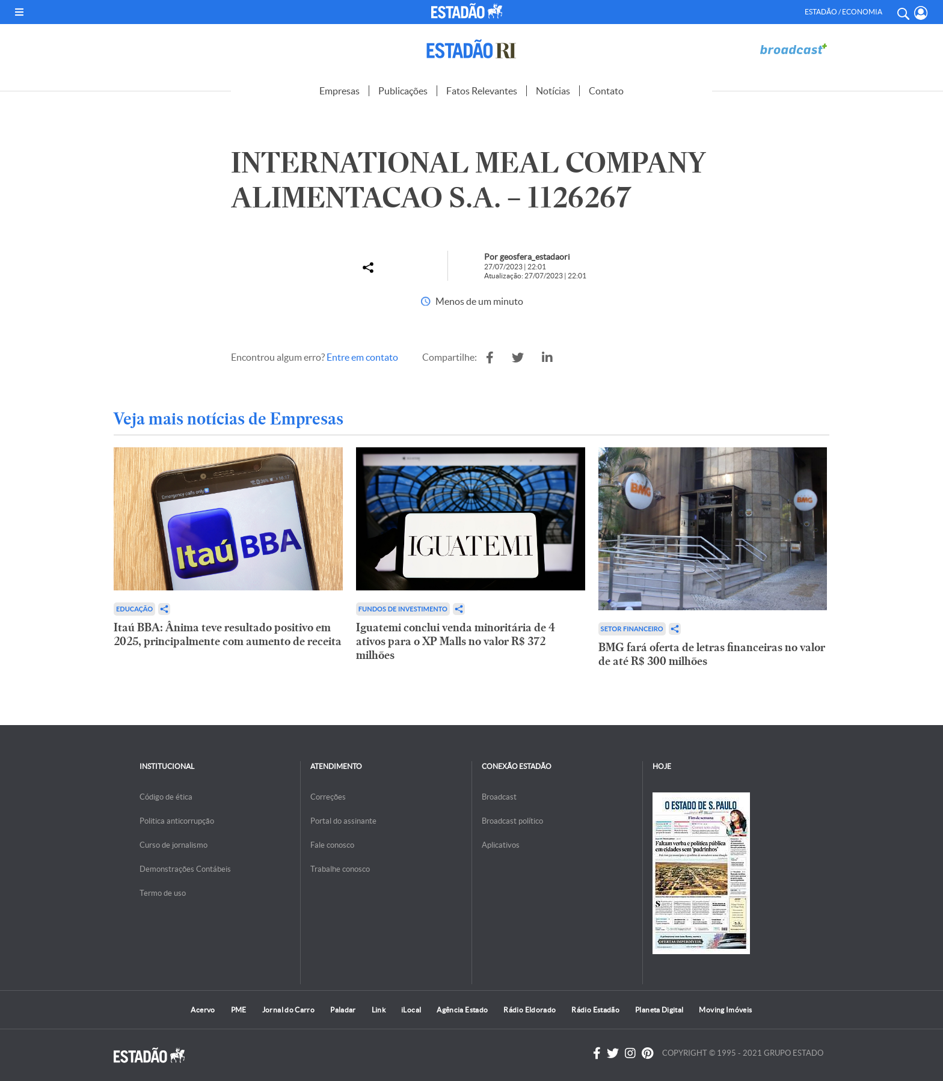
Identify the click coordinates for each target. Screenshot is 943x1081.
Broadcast (499, 796)
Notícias (553, 90)
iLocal (411, 1010)
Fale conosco (332, 845)
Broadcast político (512, 820)
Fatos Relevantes (481, 90)
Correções (328, 796)
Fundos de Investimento (402, 609)
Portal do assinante (343, 820)
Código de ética (166, 796)
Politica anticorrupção (177, 820)
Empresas (339, 90)
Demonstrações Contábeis (185, 869)
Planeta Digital (659, 1010)
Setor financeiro (632, 628)
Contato (606, 90)
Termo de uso (163, 893)
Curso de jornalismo (173, 845)
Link (378, 1010)
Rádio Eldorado (529, 1010)
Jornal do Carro (288, 1010)
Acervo (203, 1010)
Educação (134, 609)
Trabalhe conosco (340, 869)
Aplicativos (501, 845)
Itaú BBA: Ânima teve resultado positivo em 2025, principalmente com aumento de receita (228, 634)
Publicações (403, 90)
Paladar (343, 1010)
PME (239, 1010)
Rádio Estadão (595, 1010)
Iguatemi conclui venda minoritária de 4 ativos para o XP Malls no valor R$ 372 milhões (455, 641)
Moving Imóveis (725, 1010)
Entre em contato (362, 357)
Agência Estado (462, 1010)
